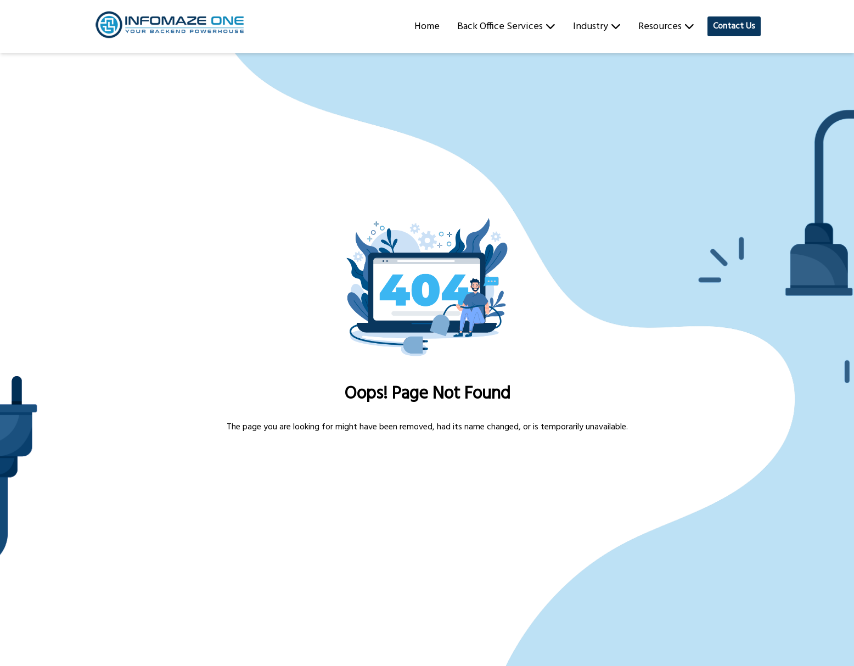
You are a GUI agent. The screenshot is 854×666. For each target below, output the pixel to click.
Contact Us (734, 26)
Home (427, 26)
